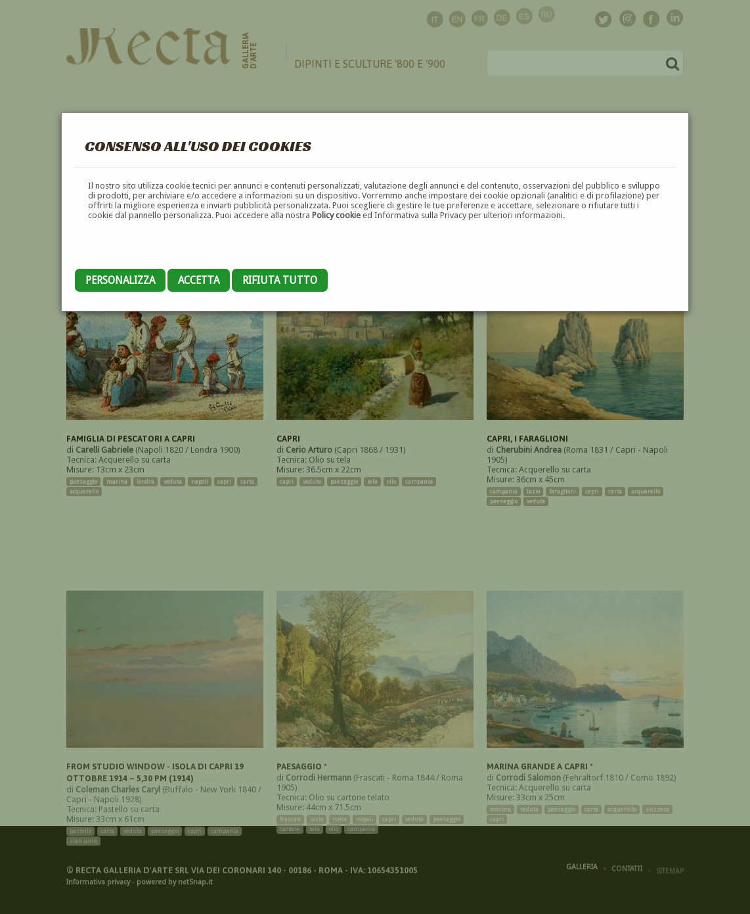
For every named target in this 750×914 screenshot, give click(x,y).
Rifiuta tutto (279, 280)
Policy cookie (336, 215)
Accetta (198, 280)
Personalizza (120, 280)
